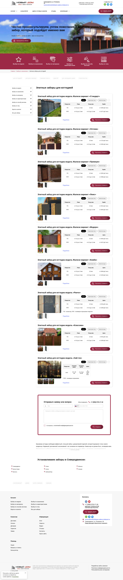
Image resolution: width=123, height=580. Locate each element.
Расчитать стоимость (101, 120)
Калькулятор (24, 11)
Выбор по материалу (53, 64)
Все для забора (16, 113)
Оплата (13, 523)
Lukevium (104, 565)
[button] (11, 61)
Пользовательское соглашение (100, 569)
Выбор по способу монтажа (88, 64)
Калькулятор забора (20, 41)
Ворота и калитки (16, 109)
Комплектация (102, 100)
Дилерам (13, 525)
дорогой (56, 78)
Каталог (13, 11)
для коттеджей (17, 78)
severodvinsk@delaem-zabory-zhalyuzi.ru (56, 5)
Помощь (13, 540)
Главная (13, 71)
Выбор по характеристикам (71, 64)
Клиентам (14, 516)
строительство (83, 78)
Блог (40, 520)
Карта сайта (42, 533)
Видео (41, 525)
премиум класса (45, 78)
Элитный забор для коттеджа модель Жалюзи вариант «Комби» (67, 260)
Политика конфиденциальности (100, 567)
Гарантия (13, 528)
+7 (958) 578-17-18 (108, 2)
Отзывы (53, 11)
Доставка (13, 520)
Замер (12, 530)
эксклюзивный (17, 482)
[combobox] (77, 405)
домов (27, 482)
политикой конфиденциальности (63, 427)
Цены (83, 100)
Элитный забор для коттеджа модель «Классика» (61, 325)
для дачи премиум (31, 78)
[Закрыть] (25, 573)
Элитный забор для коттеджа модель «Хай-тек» (60, 358)
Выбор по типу (106, 64)
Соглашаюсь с (59, 427)
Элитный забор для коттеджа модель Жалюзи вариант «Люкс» (67, 194)
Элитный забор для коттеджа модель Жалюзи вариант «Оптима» (68, 129)
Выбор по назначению (36, 64)
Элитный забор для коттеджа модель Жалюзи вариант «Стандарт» (69, 96)
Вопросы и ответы (16, 547)
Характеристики (92, 100)
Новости (41, 523)
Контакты (42, 530)
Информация (64, 11)
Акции (12, 544)
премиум (48, 482)
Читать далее (74, 452)
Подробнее (15, 576)
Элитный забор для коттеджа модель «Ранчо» (59, 292)
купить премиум (37, 482)
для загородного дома (68, 78)
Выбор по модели (18, 64)
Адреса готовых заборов (39, 11)
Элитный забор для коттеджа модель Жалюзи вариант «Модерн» (68, 227)
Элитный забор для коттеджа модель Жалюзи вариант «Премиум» (69, 162)
